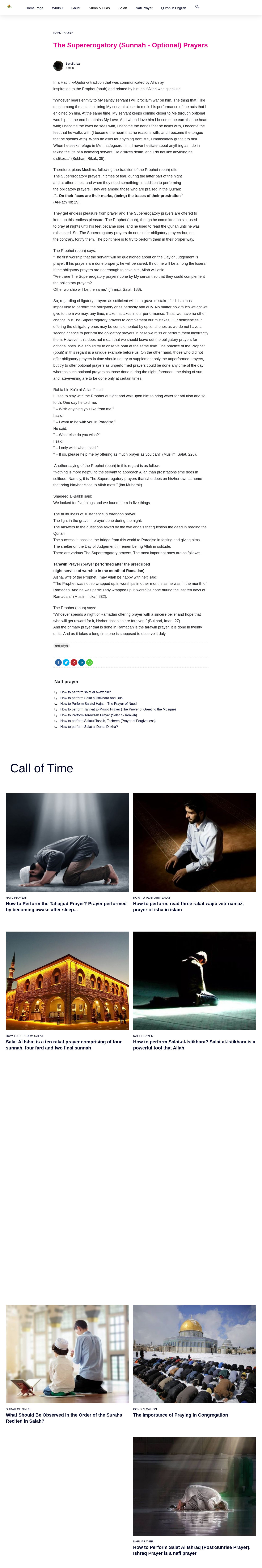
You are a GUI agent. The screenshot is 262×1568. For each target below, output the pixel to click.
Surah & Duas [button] (99, 8)
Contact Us (178, 1468)
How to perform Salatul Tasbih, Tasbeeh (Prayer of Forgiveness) (108, 721)
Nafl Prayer (144, 8)
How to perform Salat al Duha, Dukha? (89, 727)
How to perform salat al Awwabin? (85, 692)
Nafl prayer (63, 32)
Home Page (34, 8)
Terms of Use (171, 1560)
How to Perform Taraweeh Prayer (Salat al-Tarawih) (98, 715)
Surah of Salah (105, 1490)
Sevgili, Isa (73, 63)
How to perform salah (109, 1439)
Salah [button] (122, 8)
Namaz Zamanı (246, 1560)
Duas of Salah (104, 1498)
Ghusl (75, 8)
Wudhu (57, 8)
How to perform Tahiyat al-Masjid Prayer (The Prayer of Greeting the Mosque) (118, 709)
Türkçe (175, 1461)
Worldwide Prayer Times (187, 1446)
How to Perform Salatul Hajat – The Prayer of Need (98, 703)
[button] (34, 8)
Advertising (191, 1560)
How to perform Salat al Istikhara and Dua (91, 698)
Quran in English (173, 8)
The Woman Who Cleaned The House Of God (72, 1491)
